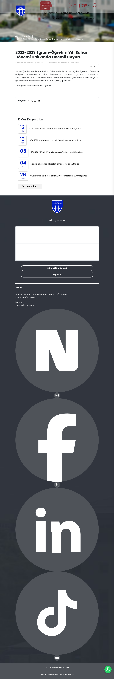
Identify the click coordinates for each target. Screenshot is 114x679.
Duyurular (26, 36)
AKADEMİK (66, 13)
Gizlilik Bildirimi (63, 668)
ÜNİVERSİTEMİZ (49, 13)
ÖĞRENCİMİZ (82, 13)
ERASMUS (45, 9)
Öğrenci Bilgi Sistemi (57, 268)
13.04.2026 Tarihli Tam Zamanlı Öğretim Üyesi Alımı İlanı (55, 140)
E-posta (57, 274)
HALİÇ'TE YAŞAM (50, 18)
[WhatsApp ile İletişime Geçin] (108, 669)
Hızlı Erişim (74, 5)
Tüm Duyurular (28, 186)
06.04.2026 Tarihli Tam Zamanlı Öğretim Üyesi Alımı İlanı (57, 152)
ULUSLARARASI (87, 18)
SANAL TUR (45, 3)
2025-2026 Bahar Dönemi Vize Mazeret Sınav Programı (55, 128)
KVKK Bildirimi (50, 668)
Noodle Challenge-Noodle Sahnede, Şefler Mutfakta (55, 164)
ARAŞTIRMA (69, 18)
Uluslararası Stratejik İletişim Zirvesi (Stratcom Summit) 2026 (58, 175)
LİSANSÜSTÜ (46, 6)
